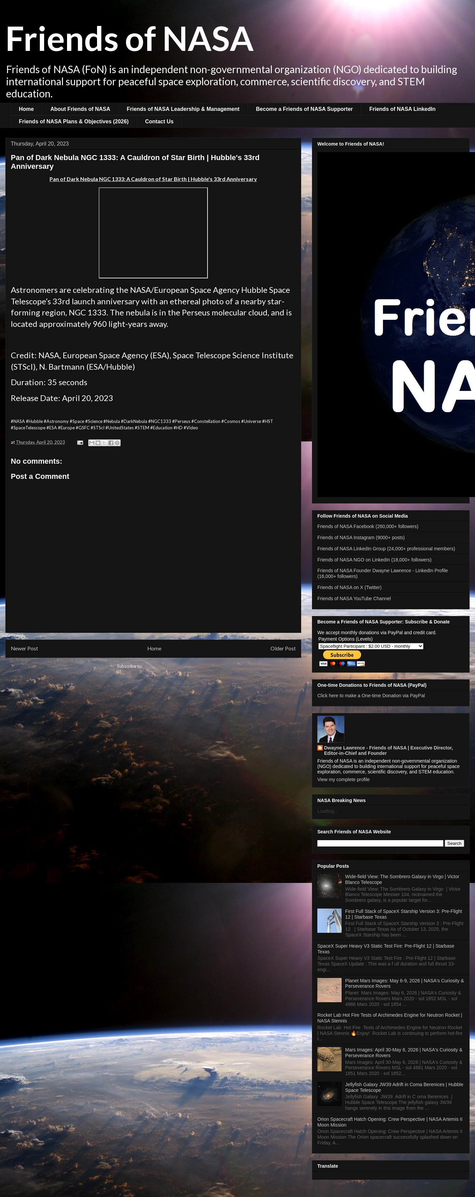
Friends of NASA (129, 38)
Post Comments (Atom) (167, 666)
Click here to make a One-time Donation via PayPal (371, 695)
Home (26, 109)
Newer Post (24, 648)
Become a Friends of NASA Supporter (304, 109)
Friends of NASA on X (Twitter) (349, 587)
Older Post (283, 648)
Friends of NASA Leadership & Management (183, 109)
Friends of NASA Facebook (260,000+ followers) (367, 526)
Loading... (327, 811)
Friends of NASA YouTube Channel (354, 598)
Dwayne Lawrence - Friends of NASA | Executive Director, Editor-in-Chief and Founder (388, 750)
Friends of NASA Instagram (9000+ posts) (361, 537)
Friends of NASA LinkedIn (402, 109)
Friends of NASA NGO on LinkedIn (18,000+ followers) (374, 559)
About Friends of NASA (80, 109)
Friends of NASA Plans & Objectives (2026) (74, 121)
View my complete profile (343, 779)
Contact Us (159, 121)
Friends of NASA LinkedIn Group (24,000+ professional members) (386, 548)
